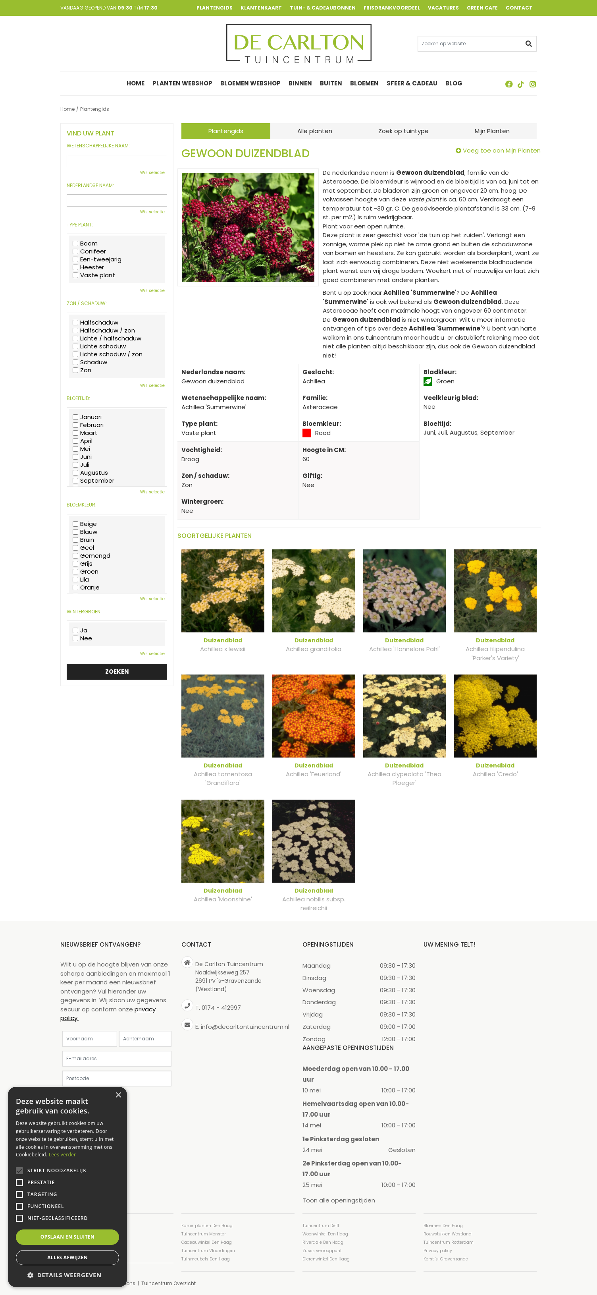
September (93, 480)
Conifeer (89, 251)
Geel (83, 548)
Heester (88, 267)
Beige (85, 524)
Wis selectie (152, 173)
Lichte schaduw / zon (108, 354)
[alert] (67, 1187)
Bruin (83, 540)
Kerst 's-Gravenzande (446, 1259)
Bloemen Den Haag (443, 1225)
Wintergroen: (84, 612)
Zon (82, 370)
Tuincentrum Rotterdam (449, 1242)
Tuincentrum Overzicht (168, 1283)
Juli (81, 465)
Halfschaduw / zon (104, 330)
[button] (67, 1275)
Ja (80, 630)
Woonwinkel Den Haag (325, 1234)
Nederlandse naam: (90, 185)
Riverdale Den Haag (322, 1242)
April (82, 441)
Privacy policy (438, 1250)
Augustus (90, 472)
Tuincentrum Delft (320, 1225)
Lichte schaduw (99, 346)
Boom (85, 243)
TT (521, 84)
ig (533, 84)
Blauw (85, 532)
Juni (82, 457)
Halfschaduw (95, 322)
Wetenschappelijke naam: (98, 146)
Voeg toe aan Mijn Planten (502, 150)
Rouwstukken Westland (448, 1234)
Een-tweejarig (97, 259)
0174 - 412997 (221, 1007)
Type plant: (80, 225)
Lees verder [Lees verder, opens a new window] (62, 1154)
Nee (82, 638)
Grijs (82, 563)
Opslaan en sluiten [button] (67, 1236)
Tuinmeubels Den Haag (205, 1259)
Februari (88, 425)
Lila (81, 579)
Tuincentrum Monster (203, 1234)
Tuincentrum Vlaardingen (208, 1250)
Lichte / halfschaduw (107, 338)
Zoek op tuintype (403, 131)
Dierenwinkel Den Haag (326, 1259)
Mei (81, 449)
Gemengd (91, 556)
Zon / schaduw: (87, 303)
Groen (85, 571)
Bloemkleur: (81, 505)
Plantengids (225, 131)
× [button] (118, 1095)
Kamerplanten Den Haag (207, 1225)
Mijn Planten (492, 131)
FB (509, 84)
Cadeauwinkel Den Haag (206, 1242)
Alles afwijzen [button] (67, 1257)
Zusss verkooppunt (322, 1250)
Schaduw (90, 362)
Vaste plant (94, 275)
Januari (87, 417)
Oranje (86, 587)
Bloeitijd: (78, 398)
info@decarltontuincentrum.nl (245, 1026)
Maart (85, 433)
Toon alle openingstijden (338, 1200)
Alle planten (314, 131)
